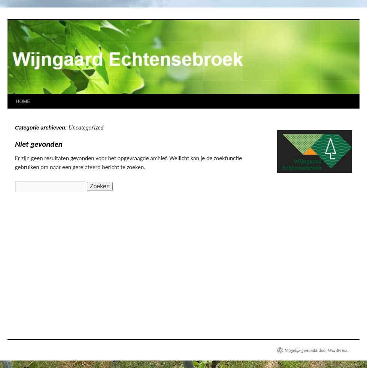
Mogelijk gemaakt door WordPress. (317, 350)
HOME (23, 101)
